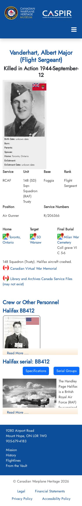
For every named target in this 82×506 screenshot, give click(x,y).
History (11, 455)
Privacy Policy (22, 498)
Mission (11, 449)
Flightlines (13, 460)
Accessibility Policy (56, 498)
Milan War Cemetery (68, 240)
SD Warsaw (35, 240)
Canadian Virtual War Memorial (30, 268)
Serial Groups (66, 370)
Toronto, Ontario (12, 240)
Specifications (36, 370)
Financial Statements (50, 491)
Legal (21, 491)
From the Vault (16, 465)
